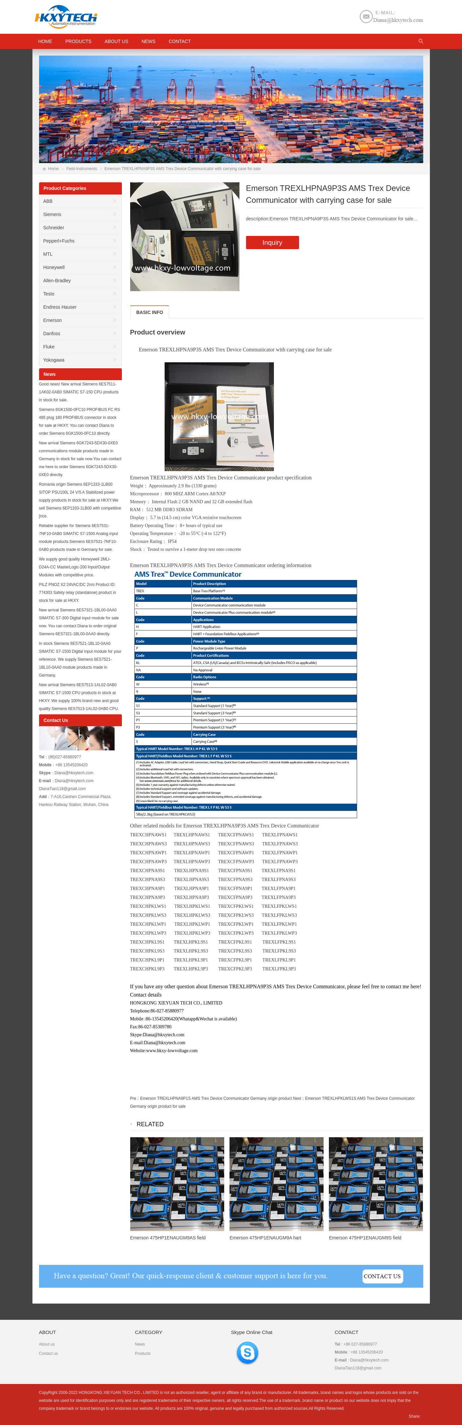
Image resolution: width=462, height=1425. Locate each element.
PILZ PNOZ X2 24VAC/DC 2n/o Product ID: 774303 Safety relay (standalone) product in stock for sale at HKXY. (77, 592)
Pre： (135, 1098)
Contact (180, 41)
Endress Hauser (60, 307)
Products (79, 41)
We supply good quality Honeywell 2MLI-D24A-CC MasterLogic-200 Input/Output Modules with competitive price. (75, 567)
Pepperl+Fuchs (59, 241)
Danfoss (51, 333)
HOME (45, 41)
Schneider (53, 227)
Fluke (49, 346)
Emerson (52, 320)
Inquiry (272, 242)
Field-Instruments (81, 168)
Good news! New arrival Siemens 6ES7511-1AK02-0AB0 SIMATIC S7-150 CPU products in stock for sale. (79, 392)
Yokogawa (54, 360)
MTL (48, 254)
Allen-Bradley (57, 280)
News (148, 41)
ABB (48, 201)
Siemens (52, 214)
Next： (299, 1098)
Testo (48, 293)
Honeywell (54, 267)
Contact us (48, 1353)
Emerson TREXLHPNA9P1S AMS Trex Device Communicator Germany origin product (216, 1098)
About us (116, 41)
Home (53, 168)
